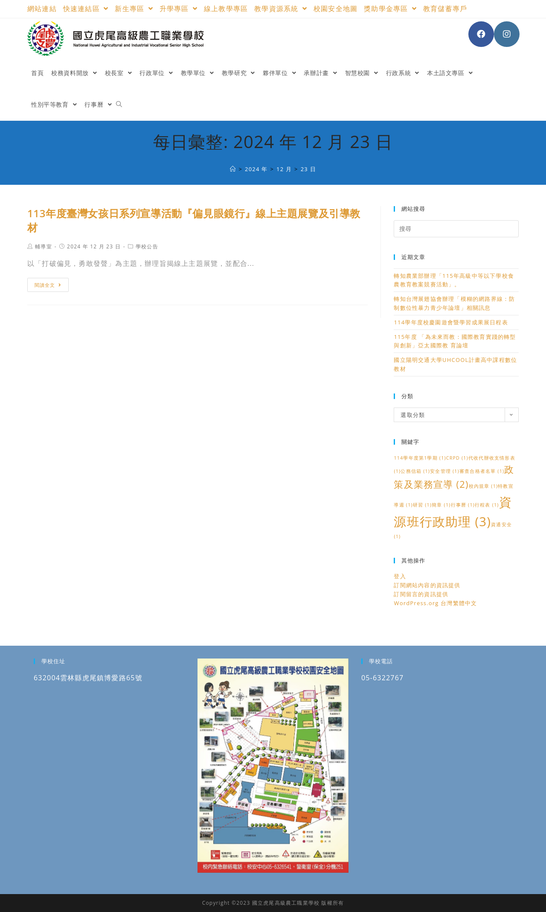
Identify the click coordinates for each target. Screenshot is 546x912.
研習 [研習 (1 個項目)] (422, 505)
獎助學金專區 (390, 8)
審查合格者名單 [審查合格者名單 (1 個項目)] (481, 471)
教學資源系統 (280, 8)
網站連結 (42, 8)
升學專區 (178, 8)
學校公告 (147, 246)
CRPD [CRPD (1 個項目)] (457, 458)
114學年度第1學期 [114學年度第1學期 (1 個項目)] (420, 458)
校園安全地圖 (335, 8)
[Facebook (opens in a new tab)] (481, 34)
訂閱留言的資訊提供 (421, 594)
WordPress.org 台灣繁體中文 (435, 603)
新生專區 (134, 8)
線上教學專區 (226, 8)
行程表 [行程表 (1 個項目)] (487, 505)
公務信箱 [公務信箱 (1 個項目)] (415, 471)
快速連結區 (86, 8)
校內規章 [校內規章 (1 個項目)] (483, 486)
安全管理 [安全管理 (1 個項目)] (444, 471)
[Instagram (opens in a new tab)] (507, 34)
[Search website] (119, 104)
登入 (400, 576)
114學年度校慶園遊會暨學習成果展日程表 (451, 322)
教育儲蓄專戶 (445, 8)
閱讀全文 (48, 285)
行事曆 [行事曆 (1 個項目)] (463, 505)
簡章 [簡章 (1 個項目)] (441, 505)
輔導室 (43, 246)
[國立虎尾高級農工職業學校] (233, 169)
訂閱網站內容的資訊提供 (427, 585)
